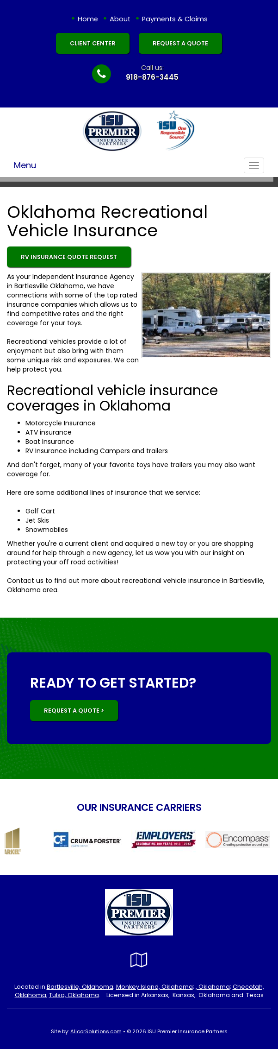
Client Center (93, 43)
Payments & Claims (175, 19)
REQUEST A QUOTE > (74, 710)
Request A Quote (180, 43)
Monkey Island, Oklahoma (154, 987)
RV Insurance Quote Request (69, 257)
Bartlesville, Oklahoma (80, 987)
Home (88, 19)
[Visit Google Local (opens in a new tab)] (139, 959)
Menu (25, 165)
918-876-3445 (152, 77)
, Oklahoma (213, 987)
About (120, 19)
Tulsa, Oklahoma (74, 995)
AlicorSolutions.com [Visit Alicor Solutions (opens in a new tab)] (96, 1031)
